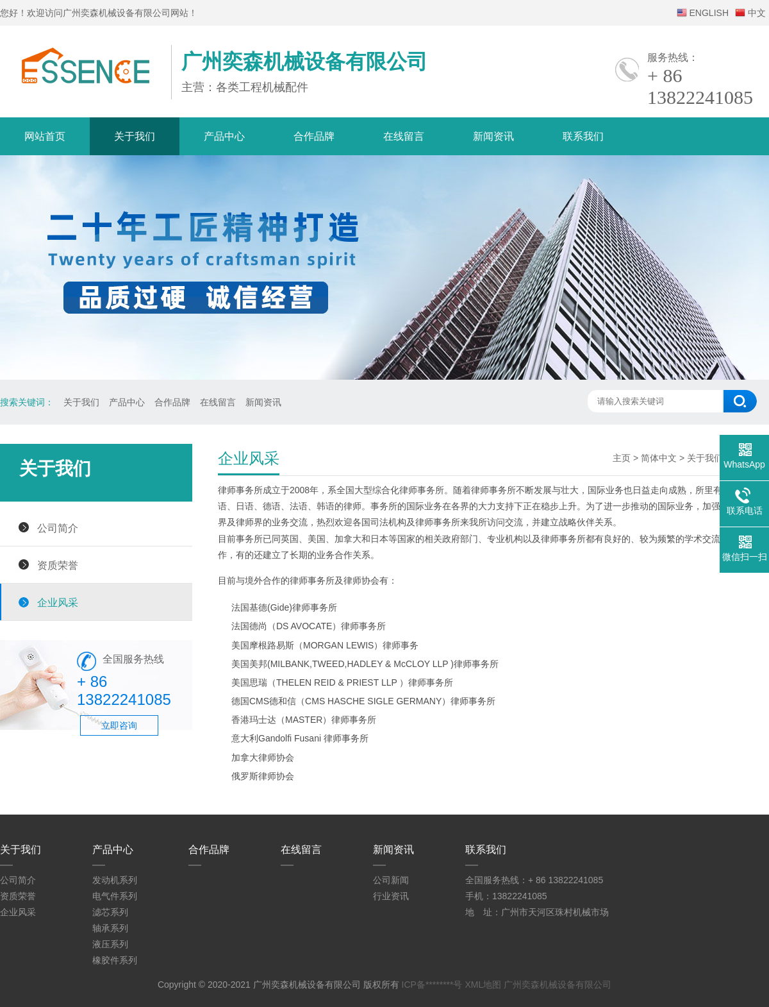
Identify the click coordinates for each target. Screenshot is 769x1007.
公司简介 (57, 528)
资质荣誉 (57, 565)
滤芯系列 (110, 912)
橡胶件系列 (114, 960)
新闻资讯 (493, 136)
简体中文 (659, 458)
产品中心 (224, 136)
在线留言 (403, 136)
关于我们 (134, 136)
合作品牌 (314, 136)
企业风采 (57, 602)
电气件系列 (114, 896)
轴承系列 (110, 928)
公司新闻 (391, 880)
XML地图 (483, 984)
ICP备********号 (432, 984)
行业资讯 (391, 896)
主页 (622, 458)
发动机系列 (114, 880)
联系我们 (583, 136)
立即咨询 (119, 725)
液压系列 (110, 944)
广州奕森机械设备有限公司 (557, 984)
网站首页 (44, 136)
